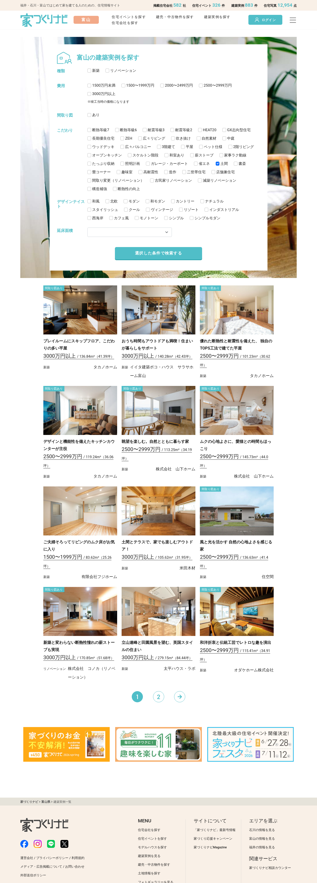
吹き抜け (183, 138)
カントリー (185, 201)
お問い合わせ (74, 866)
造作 (172, 172)
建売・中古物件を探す (175, 17)
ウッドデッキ (103, 147)
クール (134, 209)
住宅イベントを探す (129, 17)
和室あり (176, 155)
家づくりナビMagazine (210, 847)
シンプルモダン (207, 218)
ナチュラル (214, 201)
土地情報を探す (149, 873)
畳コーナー (101, 172)
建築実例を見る (149, 856)
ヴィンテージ (162, 209)
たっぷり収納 (103, 163)
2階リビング (243, 147)
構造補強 (99, 189)
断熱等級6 (128, 130)
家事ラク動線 (235, 155)
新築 (96, 70)
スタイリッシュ (105, 209)
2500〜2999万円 (218, 85)
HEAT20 (209, 130)
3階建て (168, 147)
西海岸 (97, 218)
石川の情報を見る (262, 830)
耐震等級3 (156, 130)
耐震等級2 (183, 130)
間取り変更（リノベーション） (118, 180)
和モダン (157, 201)
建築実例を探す (217, 17)
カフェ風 (121, 218)
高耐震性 (150, 172)
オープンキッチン (107, 155)
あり (96, 115)
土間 (224, 163)
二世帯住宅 (196, 172)
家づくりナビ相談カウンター (270, 868)
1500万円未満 (103, 85)
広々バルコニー (138, 147)
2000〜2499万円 (179, 85)
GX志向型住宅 (239, 130)
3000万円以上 (103, 94)
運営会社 (26, 858)
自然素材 (209, 138)
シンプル (176, 218)
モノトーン (149, 218)
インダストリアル (224, 209)
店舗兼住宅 (225, 172)
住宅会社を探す (125, 23)
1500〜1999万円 (140, 85)
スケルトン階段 (145, 155)
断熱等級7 (100, 130)
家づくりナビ (29, 802)
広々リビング (154, 138)
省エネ (204, 163)
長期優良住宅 (103, 138)
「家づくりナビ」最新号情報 (215, 830)
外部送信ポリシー (33, 875)
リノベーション (123, 70)
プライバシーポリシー (52, 858)
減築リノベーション (219, 180)
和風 (96, 201)
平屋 (189, 147)
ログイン (265, 20)
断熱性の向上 (129, 189)
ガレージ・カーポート (169, 163)
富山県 (45, 802)
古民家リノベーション (173, 180)
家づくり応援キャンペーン (213, 838)
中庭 (231, 138)
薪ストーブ (204, 155)
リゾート (191, 209)
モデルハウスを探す (152, 847)
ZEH (128, 138)
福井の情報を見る (262, 847)
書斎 (242, 163)
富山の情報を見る (262, 838)
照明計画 (132, 163)
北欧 (114, 201)
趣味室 (126, 172)
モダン (134, 201)
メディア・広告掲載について (41, 866)
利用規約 (78, 858)
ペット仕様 (213, 147)
